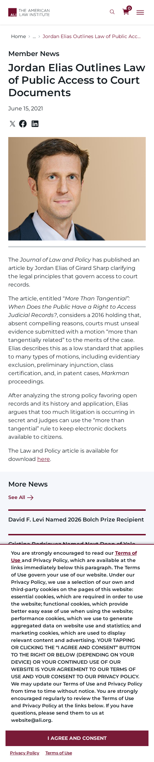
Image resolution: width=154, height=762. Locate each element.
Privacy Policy (24, 752)
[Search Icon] (113, 12)
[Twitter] (12, 124)
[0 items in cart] (126, 12)
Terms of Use (58, 752)
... (34, 36)
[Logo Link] (29, 12)
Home (18, 36)
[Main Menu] (140, 12)
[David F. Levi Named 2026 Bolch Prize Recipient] (77, 516)
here (43, 459)
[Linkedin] (35, 123)
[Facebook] (23, 123)
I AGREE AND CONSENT (77, 738)
